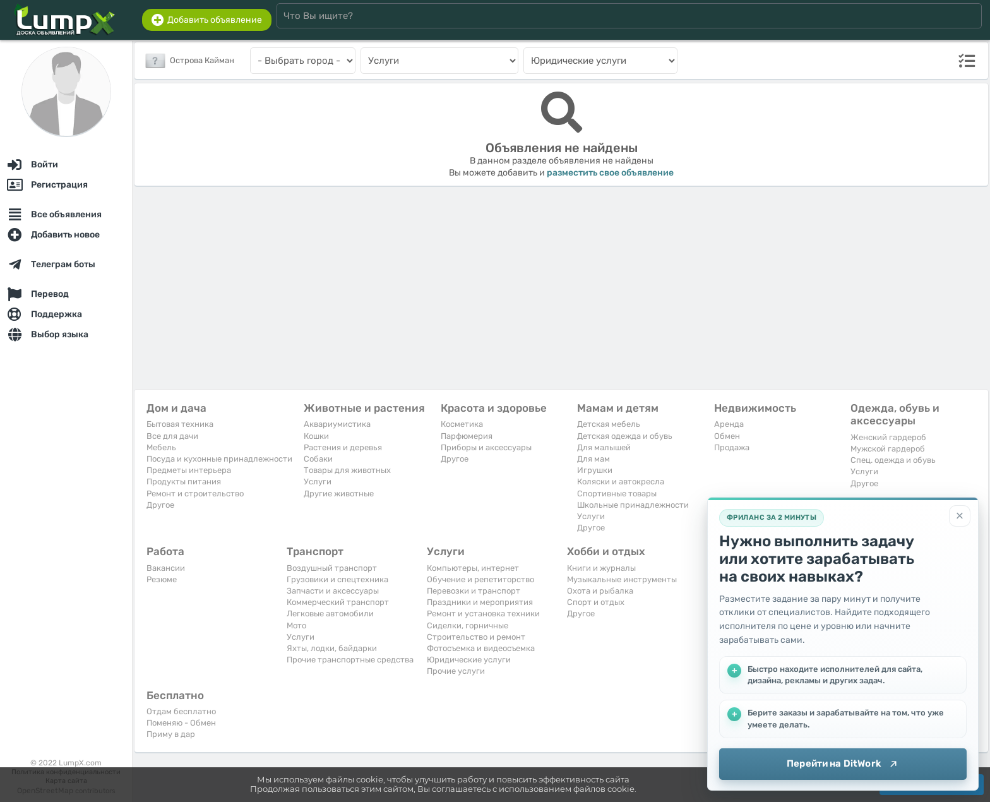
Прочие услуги (456, 671)
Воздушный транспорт (332, 568)
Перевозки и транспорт (473, 591)
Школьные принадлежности (633, 505)
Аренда (729, 424)
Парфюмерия (466, 436)
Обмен (727, 436)
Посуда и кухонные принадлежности (219, 459)
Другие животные (339, 493)
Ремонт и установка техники (483, 613)
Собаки (318, 459)
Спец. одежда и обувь (893, 460)
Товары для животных (347, 470)
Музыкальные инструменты (622, 579)
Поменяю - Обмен (181, 722)
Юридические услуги (469, 659)
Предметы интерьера (188, 470)
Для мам (593, 459)
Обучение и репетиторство (480, 579)
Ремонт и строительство (195, 493)
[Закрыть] (959, 516)
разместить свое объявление (610, 172)
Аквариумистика (337, 424)
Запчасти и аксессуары (333, 591)
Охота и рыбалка (600, 591)
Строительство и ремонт (476, 637)
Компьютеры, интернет (473, 568)
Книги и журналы (601, 568)
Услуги (317, 481)
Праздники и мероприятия (480, 602)
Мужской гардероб (887, 448)
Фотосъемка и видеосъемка (481, 648)
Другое (160, 505)
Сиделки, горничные (467, 625)
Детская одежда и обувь (624, 436)
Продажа (731, 447)
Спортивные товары (617, 493)
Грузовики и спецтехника (337, 579)
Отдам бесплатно (181, 711)
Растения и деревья (343, 447)
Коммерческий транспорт (338, 602)
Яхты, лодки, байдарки (332, 648)
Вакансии (165, 568)
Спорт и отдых (595, 602)
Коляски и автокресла (620, 481)
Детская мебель (608, 424)
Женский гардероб (888, 437)
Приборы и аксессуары (486, 447)
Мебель (161, 447)
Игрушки (594, 470)
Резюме (161, 579)
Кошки (316, 436)
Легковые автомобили (330, 613)
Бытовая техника (179, 424)
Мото (296, 625)
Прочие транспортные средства (350, 659)
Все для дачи (172, 436)
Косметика (462, 424)
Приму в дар (170, 734)
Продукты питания (183, 481)
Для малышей (604, 447)
